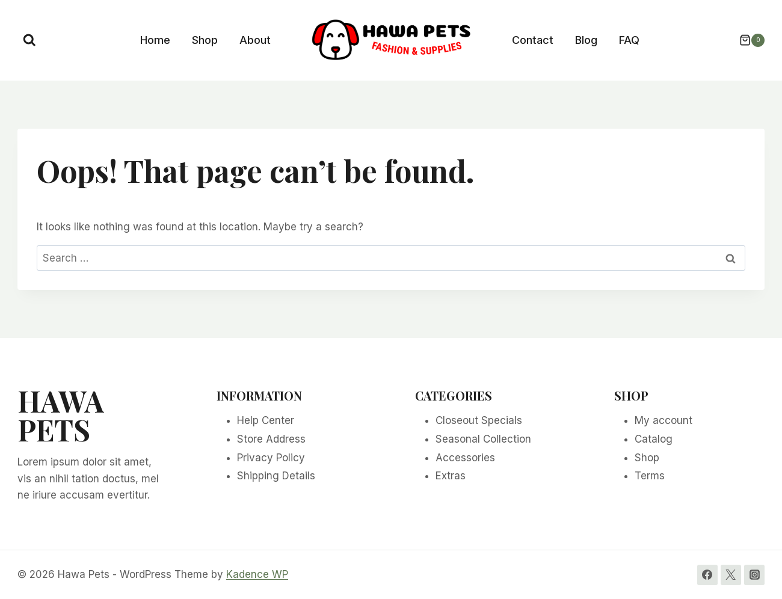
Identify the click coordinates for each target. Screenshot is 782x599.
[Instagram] (754, 575)
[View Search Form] (29, 40)
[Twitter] (731, 575)
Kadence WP (257, 574)
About (255, 40)
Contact (532, 40)
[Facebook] (707, 575)
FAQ (629, 40)
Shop (205, 40)
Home (155, 40)
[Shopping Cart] (746, 40)
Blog (586, 40)
